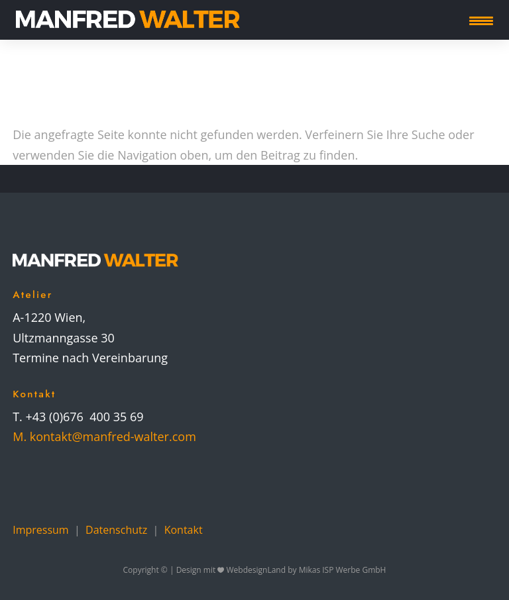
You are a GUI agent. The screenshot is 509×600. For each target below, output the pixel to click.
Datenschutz (116, 530)
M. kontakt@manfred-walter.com (104, 436)
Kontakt (183, 530)
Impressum (40, 530)
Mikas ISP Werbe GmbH (342, 569)
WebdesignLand (257, 569)
